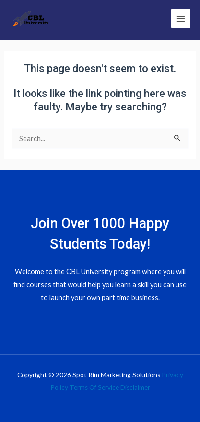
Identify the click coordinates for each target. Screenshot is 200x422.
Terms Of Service (94, 387)
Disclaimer (135, 387)
